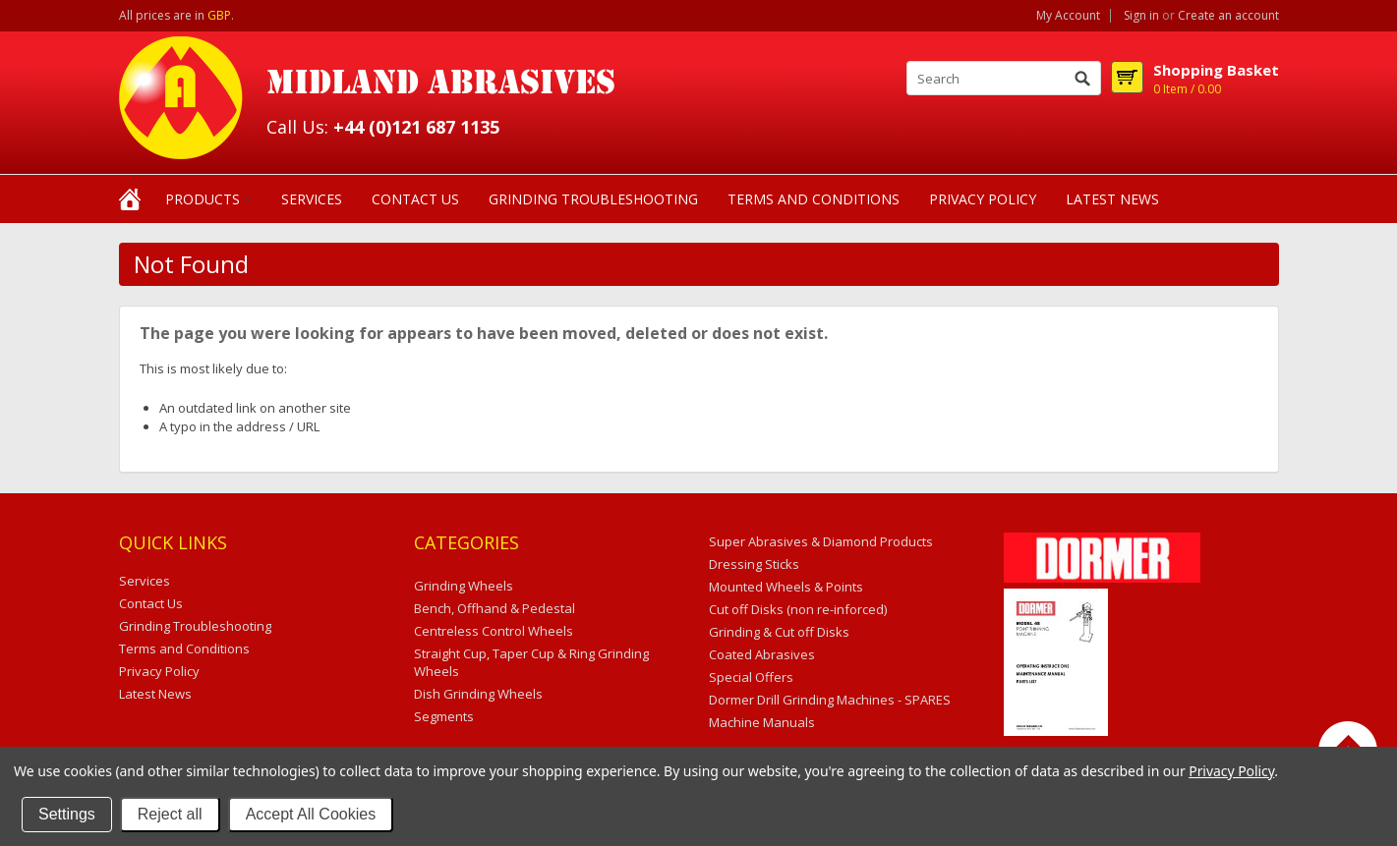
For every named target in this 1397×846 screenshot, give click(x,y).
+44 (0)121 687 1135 (416, 127)
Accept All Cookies (311, 814)
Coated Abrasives (762, 654)
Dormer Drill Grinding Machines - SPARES (830, 699)
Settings (66, 814)
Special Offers (751, 677)
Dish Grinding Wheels (478, 694)
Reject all (170, 814)
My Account (1068, 16)
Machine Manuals (762, 722)
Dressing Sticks (754, 564)
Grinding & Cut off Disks (779, 632)
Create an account (1228, 16)
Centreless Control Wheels (493, 631)
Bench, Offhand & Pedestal (494, 608)
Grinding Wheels (463, 585)
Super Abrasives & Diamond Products (821, 541)
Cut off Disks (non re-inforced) (798, 609)
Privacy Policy (1231, 770)
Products (202, 199)
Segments (444, 716)
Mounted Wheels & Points (786, 586)
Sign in (1141, 16)
